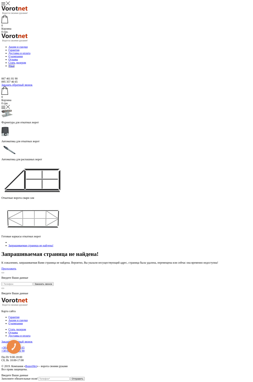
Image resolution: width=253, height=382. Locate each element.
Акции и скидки (18, 46)
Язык (11, 66)
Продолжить (8, 268)
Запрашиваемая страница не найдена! (30, 245)
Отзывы (13, 59)
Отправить (77, 378)
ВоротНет (31, 366)
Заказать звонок (43, 284)
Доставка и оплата (19, 53)
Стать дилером (17, 62)
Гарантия (14, 50)
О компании (15, 56)
